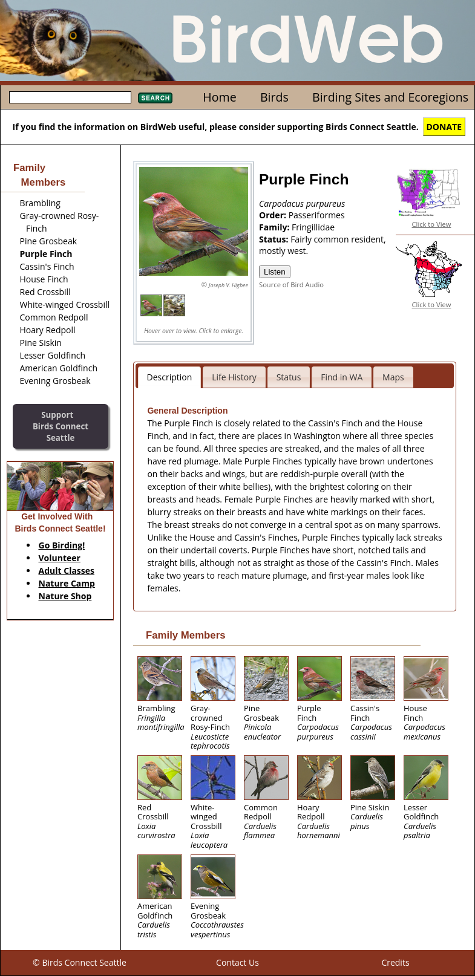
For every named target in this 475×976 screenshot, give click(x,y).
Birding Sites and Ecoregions (390, 97)
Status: (274, 239)
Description (169, 377)
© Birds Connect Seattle (79, 962)
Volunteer (59, 558)
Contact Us (237, 962)
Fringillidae (313, 227)
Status (289, 377)
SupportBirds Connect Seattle (60, 426)
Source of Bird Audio (291, 284)
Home (219, 97)
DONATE (444, 126)
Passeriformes (317, 215)
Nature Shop (65, 596)
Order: (274, 215)
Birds (274, 97)
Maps (393, 377)
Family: (275, 227)
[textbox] (70, 97)
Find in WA (341, 377)
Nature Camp (67, 583)
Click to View (431, 224)
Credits (395, 962)
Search (155, 98)
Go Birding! (62, 545)
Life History (234, 377)
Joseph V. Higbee (228, 285)
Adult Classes (67, 570)
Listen (275, 271)
